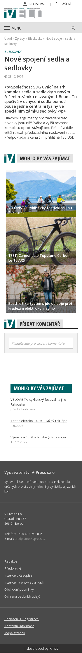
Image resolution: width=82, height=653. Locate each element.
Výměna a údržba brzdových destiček (38, 437)
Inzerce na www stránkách (24, 582)
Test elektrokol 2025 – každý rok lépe (38, 420)
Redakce (10, 561)
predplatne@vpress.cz (30, 539)
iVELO (23, 13)
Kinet (53, 648)
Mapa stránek (14, 633)
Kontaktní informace (19, 626)
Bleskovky (35, 38)
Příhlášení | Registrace (21, 619)
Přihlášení (62, 4)
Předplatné (12, 568)
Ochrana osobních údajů (22, 596)
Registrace (38, 4)
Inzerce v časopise (18, 575)
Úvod (8, 38)
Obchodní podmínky (19, 589)
